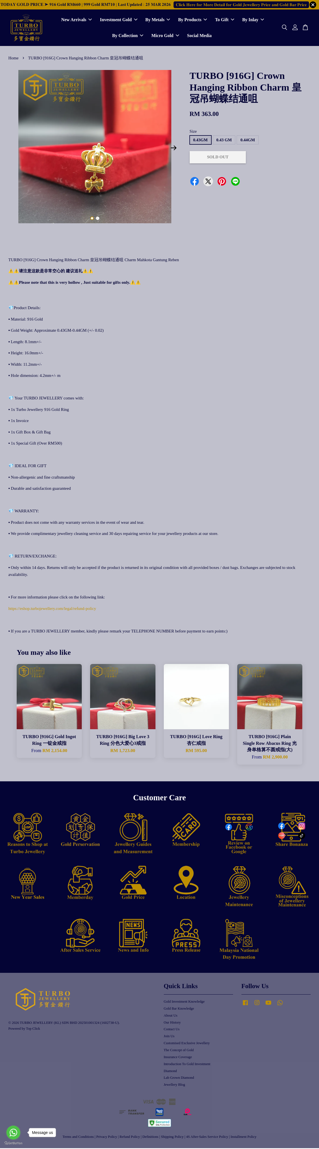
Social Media (199, 36)
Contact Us (172, 1030)
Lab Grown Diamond (179, 1079)
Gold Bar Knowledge (179, 1009)
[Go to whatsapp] (13, 1133)
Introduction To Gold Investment (187, 1065)
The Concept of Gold (179, 1051)
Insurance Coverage (178, 1058)
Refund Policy (130, 1138)
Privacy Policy (106, 1138)
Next (174, 149)
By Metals (157, 20)
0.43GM (200, 141)
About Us (170, 1016)
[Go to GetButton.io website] (13, 1143)
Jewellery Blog (174, 1085)
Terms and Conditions (78, 1138)
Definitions (150, 1138)
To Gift (224, 20)
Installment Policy (243, 1138)
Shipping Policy (172, 1138)
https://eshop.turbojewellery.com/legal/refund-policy (52, 609)
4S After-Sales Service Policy (207, 1138)
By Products (192, 20)
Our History (172, 1023)
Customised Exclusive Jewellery (187, 1044)
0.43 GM (224, 141)
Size (193, 132)
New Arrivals (76, 20)
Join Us (169, 1037)
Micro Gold (165, 36)
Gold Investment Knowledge (184, 1002)
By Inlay (253, 20)
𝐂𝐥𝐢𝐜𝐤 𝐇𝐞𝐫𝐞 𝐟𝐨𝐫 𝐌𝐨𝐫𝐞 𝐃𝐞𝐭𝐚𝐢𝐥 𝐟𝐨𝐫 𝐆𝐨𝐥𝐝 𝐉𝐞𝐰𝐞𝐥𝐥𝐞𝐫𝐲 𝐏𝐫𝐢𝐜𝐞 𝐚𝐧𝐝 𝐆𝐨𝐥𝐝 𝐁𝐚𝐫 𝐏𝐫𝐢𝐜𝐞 (241, 5)
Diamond (170, 1072)
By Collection (127, 36)
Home (13, 59)
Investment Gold (118, 20)
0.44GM (247, 141)
